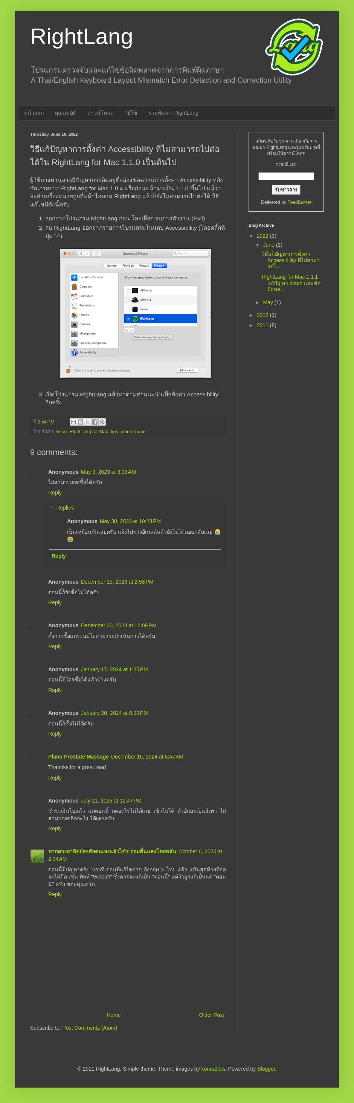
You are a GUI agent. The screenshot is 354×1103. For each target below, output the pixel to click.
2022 (263, 236)
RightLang (81, 36)
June (269, 245)
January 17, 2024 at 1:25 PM (114, 669)
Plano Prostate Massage (78, 757)
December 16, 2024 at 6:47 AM (147, 757)
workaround (133, 431)
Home (114, 1015)
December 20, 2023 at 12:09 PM (118, 625)
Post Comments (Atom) (90, 1028)
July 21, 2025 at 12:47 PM (111, 801)
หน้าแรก (34, 113)
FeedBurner (299, 202)
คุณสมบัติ (65, 113)
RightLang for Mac (88, 431)
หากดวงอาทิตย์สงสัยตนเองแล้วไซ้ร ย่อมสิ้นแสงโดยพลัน (112, 851)
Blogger (266, 1069)
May (268, 302)
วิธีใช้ (131, 113)
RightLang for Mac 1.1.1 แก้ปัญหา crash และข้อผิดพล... (291, 283)
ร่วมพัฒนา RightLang (173, 113)
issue (61, 431)
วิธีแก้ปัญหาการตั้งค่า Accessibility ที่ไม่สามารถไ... (291, 260)
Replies (65, 508)
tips (114, 431)
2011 (263, 325)
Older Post (211, 1015)
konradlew (213, 1069)
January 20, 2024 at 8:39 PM (114, 713)
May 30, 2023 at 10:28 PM (130, 521)
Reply (55, 493)
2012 (263, 315)
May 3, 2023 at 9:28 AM (108, 472)
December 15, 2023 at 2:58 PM (117, 582)
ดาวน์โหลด (100, 113)
